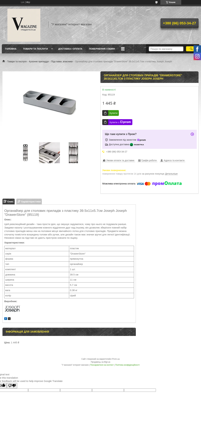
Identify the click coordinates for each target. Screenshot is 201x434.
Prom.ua (116, 359)
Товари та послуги (35, 48)
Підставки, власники (62, 61)
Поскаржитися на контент (102, 365)
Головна (10, 48)
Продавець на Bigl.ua (100, 362)
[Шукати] (191, 48)
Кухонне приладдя (39, 61)
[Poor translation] (12, 385)
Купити (113, 113)
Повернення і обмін (102, 48)
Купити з (120, 122)
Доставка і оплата (70, 48)
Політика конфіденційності (127, 365)
